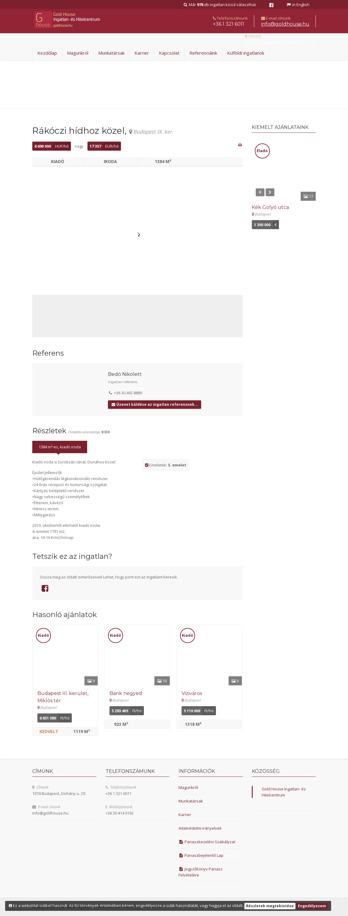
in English (297, 4)
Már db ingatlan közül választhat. (220, 4)
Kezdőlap (47, 53)
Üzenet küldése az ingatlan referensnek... (154, 404)
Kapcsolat (169, 53)
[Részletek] (65, 655)
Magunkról (77, 53)
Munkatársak (111, 53)
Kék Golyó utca (270, 207)
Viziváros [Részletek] (192, 693)
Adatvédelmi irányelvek (200, 828)
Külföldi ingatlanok (245, 53)
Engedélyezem (312, 905)
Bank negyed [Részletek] (125, 693)
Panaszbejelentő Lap (201, 855)
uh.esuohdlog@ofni (285, 24)
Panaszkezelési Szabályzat (207, 841)
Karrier (141, 53)
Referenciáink (203, 53)
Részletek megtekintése (270, 905)
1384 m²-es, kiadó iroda (60, 447)
